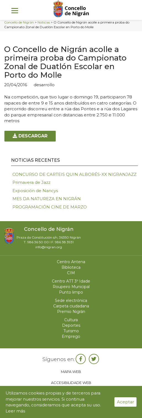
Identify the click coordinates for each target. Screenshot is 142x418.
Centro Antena (71, 261)
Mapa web (71, 371)
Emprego (71, 336)
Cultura (71, 319)
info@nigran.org (48, 247)
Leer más (15, 411)
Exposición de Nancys (35, 190)
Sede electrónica (71, 300)
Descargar (30, 136)
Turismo (71, 330)
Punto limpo (71, 292)
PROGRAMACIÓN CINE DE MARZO (49, 207)
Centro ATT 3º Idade (71, 281)
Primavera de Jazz (31, 182)
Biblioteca (71, 267)
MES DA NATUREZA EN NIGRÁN (46, 198)
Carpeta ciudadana (71, 306)
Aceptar (125, 401)
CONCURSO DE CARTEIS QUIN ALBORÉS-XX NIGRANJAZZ (74, 174)
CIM (71, 272)
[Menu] (14, 10)
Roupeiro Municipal (71, 286)
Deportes (71, 325)
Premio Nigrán (71, 311)
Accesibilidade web (71, 382)
